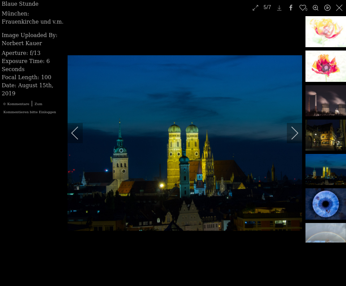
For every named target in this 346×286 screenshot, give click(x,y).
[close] (340, 7)
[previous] (79, 133)
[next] (290, 133)
